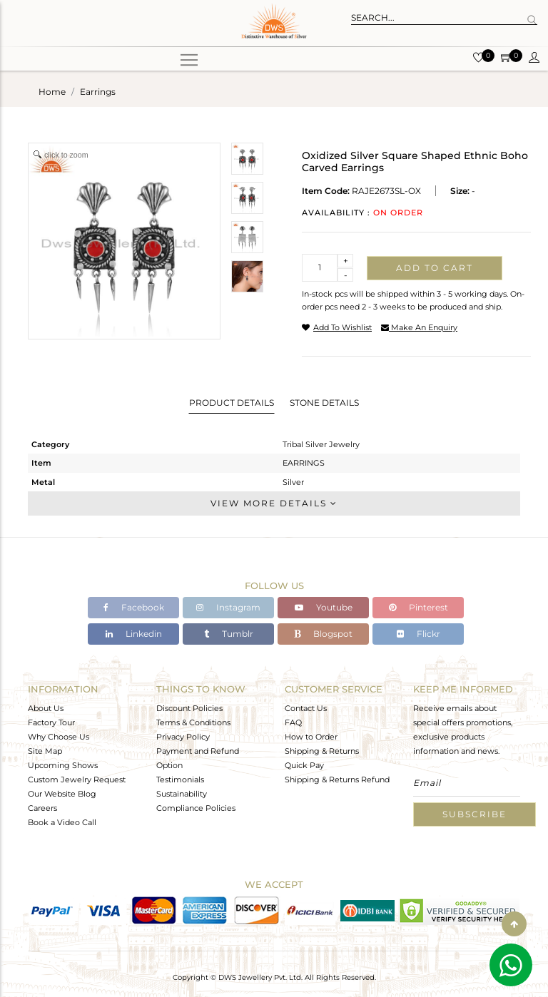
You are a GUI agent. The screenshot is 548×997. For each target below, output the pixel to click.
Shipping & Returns (322, 751)
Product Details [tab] (231, 402)
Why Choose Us (58, 737)
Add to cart (434, 267)
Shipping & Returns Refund (337, 779)
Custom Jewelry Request (77, 779)
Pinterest (418, 607)
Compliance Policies (195, 808)
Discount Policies (189, 708)
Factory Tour (51, 722)
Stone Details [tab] (324, 402)
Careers (42, 808)
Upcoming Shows (63, 765)
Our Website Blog (62, 794)
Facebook (133, 607)
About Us (46, 708)
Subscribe (474, 814)
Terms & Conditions (193, 722)
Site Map (45, 751)
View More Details (274, 503)
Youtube (323, 607)
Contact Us (306, 708)
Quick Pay (304, 765)
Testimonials (180, 779)
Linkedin (134, 633)
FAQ (293, 722)
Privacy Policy (183, 737)
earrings (98, 91)
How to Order (311, 737)
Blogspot (323, 633)
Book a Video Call (62, 822)
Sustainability (181, 794)
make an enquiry (419, 327)
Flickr (418, 633)
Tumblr (228, 633)
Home (52, 91)
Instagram (228, 607)
